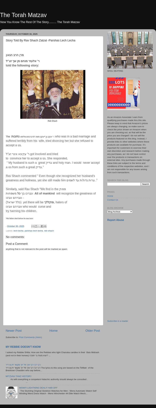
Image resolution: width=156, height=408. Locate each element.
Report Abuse (115, 220)
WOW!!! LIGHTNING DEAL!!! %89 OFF (38, 388)
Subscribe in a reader (117, 321)
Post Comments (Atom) (30, 337)
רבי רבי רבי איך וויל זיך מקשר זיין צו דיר (23, 364)
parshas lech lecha (34, 231)
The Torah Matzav (23, 15)
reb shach (49, 231)
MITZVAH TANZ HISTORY (19, 376)
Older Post (92, 330)
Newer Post (14, 330)
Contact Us (112, 200)
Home (53, 330)
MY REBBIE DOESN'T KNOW (23, 346)
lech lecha (18, 231)
